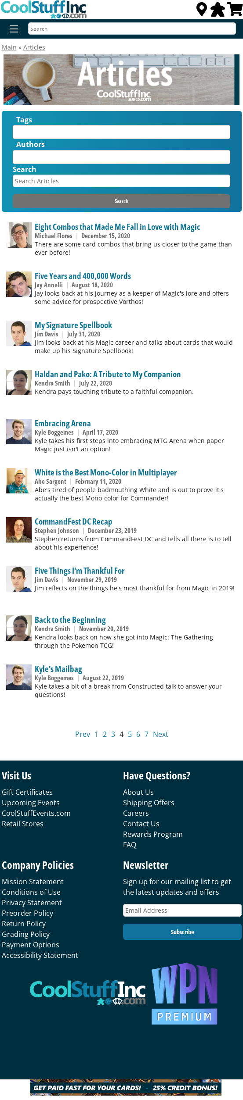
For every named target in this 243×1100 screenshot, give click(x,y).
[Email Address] (182, 910)
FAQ (129, 845)
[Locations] (201, 12)
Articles (34, 47)
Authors (30, 144)
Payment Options (30, 945)
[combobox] (121, 132)
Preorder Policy (27, 913)
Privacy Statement (32, 902)
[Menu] (12, 29)
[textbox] (17, 134)
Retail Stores (23, 824)
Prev (82, 734)
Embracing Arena (63, 423)
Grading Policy (26, 934)
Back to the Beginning (70, 619)
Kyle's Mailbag (58, 669)
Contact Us (141, 824)
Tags (24, 120)
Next (160, 734)
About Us (138, 792)
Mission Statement (33, 881)
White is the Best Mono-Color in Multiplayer (106, 472)
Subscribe (182, 932)
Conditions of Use (31, 892)
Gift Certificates (27, 792)
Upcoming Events (31, 802)
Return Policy (24, 924)
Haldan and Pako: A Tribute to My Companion (108, 374)
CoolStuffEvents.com (36, 813)
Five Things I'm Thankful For (80, 570)
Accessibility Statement (40, 955)
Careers (136, 813)
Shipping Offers (148, 802)
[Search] (132, 28)
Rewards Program (153, 834)
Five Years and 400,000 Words (83, 276)
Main (9, 47)
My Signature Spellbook (73, 325)
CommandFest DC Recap (73, 521)
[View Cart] (235, 12)
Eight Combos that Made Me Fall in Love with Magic (117, 226)
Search (24, 169)
